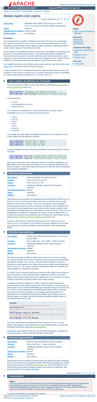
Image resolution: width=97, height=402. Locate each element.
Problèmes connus (80, 54)
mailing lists (59, 389)
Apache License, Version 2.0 (23, 398)
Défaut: (10, 183)
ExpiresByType (78, 41)
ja (65, 19)
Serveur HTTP (15, 11)
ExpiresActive (78, 39)
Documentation (27, 11)
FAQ (76, 4)
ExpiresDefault (78, 43)
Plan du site (91, 4)
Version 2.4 (38, 11)
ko (68, 19)
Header (41, 66)
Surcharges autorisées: (17, 190)
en (57, 19)
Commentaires (79, 64)
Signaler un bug (79, 57)
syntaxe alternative (14, 333)
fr (61, 19)
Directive (13, 173)
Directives (70, 4)
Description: (9, 23)
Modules (63, 4)
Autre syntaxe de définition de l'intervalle (29, 81)
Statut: (6, 28)
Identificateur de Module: (14, 31)
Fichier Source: (10, 33)
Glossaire (82, 4)
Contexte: (11, 185)
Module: (11, 195)
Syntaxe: (11, 180)
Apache (6, 11)
